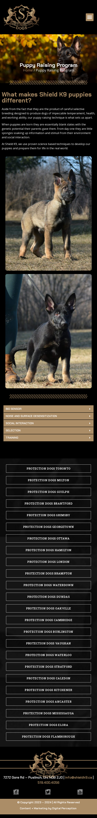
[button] (90, 17)
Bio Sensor (14, 409)
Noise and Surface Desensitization (31, 416)
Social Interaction (20, 423)
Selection (13, 430)
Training (12, 437)
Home (28, 70)
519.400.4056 (48, 782)
